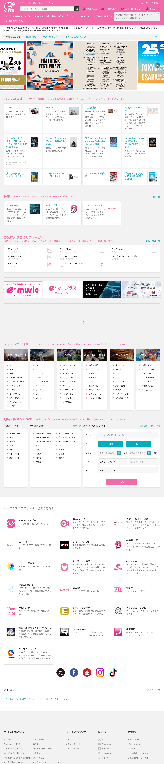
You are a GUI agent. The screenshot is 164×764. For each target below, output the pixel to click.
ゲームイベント (148, 353)
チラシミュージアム (74, 720)
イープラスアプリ (73, 711)
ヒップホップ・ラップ (17, 365)
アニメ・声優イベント (150, 349)
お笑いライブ (94, 361)
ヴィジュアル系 (15, 373)
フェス (12, 336)
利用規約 (7, 711)
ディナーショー (68, 361)
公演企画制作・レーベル (138, 729)
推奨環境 (36, 724)
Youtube (87, 644)
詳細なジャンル (16, 21)
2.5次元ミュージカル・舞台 (150, 361)
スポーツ (29, 16)
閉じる (158, 14)
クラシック (72, 16)
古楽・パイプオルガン (123, 365)
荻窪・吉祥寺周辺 (43, 413)
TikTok (113, 644)
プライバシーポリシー (13, 720)
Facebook (74, 644)
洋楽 (11, 345)
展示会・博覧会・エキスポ (70, 349)
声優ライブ (146, 336)
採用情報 (131, 720)
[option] (82, 65)
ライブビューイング (70, 373)
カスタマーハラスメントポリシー (47, 733)
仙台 (60, 417)
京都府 (61, 425)
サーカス (66, 357)
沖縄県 (38, 433)
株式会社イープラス (136, 711)
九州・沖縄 (14, 429)
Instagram (100, 644)
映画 (106, 16)
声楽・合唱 (120, 357)
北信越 (12, 413)
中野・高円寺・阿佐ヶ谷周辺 (67, 413)
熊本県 (61, 429)
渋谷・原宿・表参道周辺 (44, 404)
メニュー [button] (153, 8)
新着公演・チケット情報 (150, 397)
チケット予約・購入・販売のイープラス (36, 3)
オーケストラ (121, 336)
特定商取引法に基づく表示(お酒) (17, 729)
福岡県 (38, 429)
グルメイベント (69, 340)
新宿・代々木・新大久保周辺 (67, 404)
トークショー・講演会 (70, 369)
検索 (122, 453)
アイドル (13, 377)
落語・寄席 (93, 357)
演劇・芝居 (93, 336)
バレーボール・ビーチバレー (44, 357)
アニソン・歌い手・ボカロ (150, 340)
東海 (11, 417)
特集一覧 (156, 176)
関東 (11, 408)
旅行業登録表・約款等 (13, 733)
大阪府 (38, 425)
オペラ (118, 340)
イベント (39, 16)
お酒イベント (68, 345)
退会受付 (36, 715)
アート (82, 16)
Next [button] (157, 65)
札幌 (38, 417)
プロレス (39, 345)
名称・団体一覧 (153, 212)
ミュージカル (94, 340)
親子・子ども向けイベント (70, 353)
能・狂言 (92, 349)
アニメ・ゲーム (95, 16)
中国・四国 (14, 425)
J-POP (12, 340)
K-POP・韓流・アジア (17, 349)
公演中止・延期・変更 (42, 720)
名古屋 (61, 421)
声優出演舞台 (147, 357)
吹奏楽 (118, 361)
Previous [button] (6, 65)
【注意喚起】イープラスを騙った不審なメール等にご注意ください (55, 36)
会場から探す (111, 8)
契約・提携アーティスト (138, 724)
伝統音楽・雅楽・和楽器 (123, 369)
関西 (11, 421)
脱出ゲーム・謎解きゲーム (70, 336)
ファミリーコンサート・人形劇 (97, 365)
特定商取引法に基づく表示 (15, 724)
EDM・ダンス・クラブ (17, 369)
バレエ (118, 345)
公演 (111, 415)
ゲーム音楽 (146, 345)
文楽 (91, 353)
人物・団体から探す (133, 8)
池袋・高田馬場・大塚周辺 (44, 408)
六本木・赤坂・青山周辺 (67, 408)
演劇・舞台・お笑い (55, 16)
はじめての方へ (39, 729)
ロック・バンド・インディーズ (17, 353)
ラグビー (39, 361)
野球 (38, 336)
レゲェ (12, 361)
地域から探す (92, 8)
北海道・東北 (15, 404)
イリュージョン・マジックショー (97, 369)
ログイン (145, 3)
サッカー (39, 340)
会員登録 (155, 3)
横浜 (38, 421)
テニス (38, 365)
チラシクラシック (73, 715)
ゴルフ (38, 369)
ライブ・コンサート (13, 16)
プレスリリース (134, 715)
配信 (138, 415)
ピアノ (118, 349)
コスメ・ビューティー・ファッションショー (70, 365)
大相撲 (38, 349)
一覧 (155, 36)
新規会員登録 (38, 711)
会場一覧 (77, 397)
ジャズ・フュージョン (17, 357)
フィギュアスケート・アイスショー (44, 353)
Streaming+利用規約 (12, 715)
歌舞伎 (91, 345)
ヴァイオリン (121, 353)
